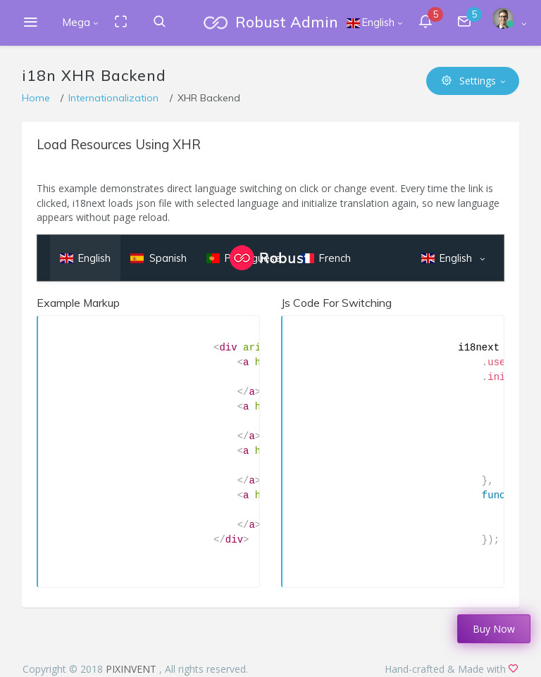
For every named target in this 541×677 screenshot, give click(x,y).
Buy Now (494, 628)
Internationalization (113, 97)
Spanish (158, 258)
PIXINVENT (132, 669)
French (326, 258)
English (85, 258)
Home (36, 97)
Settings (469, 80)
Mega (76, 22)
